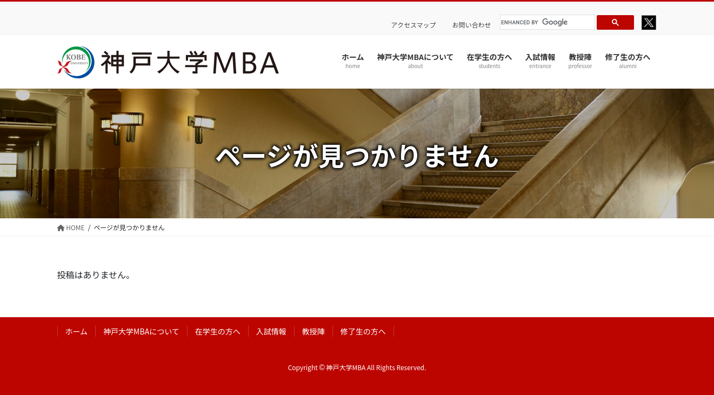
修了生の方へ (363, 331)
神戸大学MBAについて (141, 331)
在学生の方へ (218, 331)
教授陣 (313, 331)
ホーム (76, 331)
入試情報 (271, 331)
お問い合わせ (471, 25)
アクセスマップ (413, 25)
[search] (546, 22)
